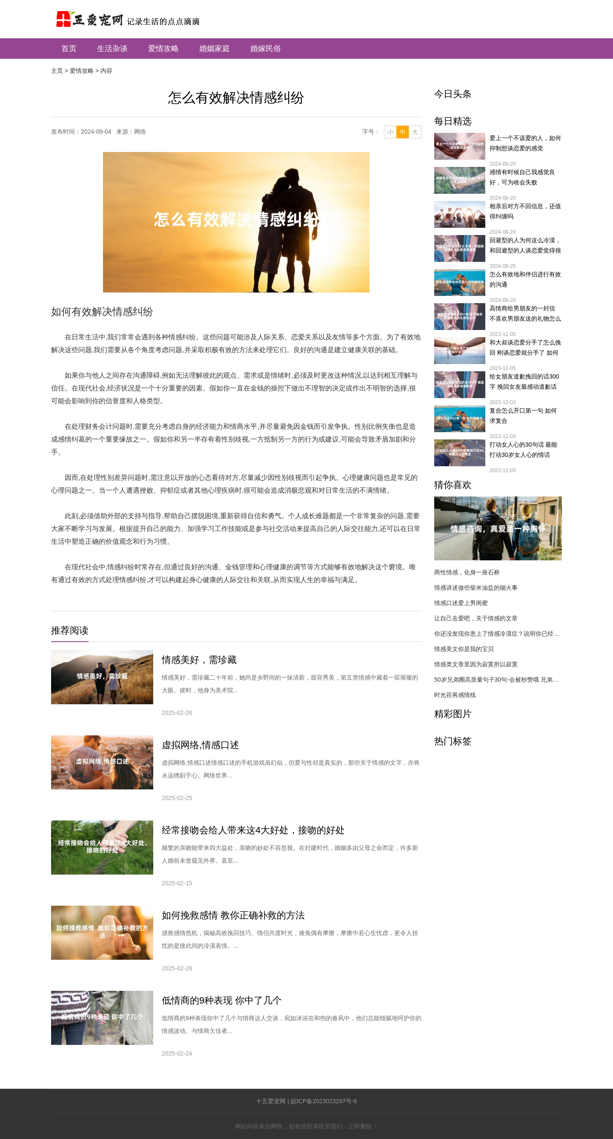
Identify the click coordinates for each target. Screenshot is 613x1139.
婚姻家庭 (214, 48)
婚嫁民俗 (265, 48)
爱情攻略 (163, 48)
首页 (69, 48)
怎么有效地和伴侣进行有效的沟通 (525, 279)
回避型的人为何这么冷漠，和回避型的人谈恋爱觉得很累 (525, 246)
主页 (57, 70)
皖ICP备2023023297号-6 (324, 1101)
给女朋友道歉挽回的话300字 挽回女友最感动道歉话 (524, 381)
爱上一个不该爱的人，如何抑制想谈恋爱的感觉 (525, 143)
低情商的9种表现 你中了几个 (222, 1000)
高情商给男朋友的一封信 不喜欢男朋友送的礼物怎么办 (525, 314)
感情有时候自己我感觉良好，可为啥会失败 (522, 177)
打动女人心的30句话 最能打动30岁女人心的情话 (523, 449)
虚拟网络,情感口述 (200, 745)
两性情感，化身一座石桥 (467, 572)
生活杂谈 (112, 48)
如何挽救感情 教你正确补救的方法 (233, 915)
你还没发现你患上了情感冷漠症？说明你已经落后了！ (498, 633)
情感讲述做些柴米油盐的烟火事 (476, 587)
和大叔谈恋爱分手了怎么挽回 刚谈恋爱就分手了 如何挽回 (525, 348)
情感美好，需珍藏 (199, 659)
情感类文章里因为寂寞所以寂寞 (476, 664)
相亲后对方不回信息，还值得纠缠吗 (525, 211)
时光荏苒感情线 (455, 694)
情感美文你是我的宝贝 (464, 649)
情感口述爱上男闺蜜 (461, 603)
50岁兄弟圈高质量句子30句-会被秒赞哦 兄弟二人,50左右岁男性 (498, 679)
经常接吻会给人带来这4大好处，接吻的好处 (253, 830)
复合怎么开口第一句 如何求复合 (523, 415)
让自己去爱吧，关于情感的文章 (476, 618)
